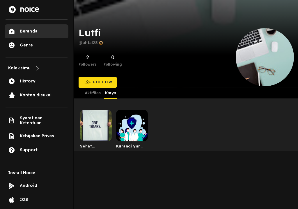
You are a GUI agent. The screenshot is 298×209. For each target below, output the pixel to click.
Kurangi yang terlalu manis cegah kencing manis (129, 147)
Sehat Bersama (89, 147)
